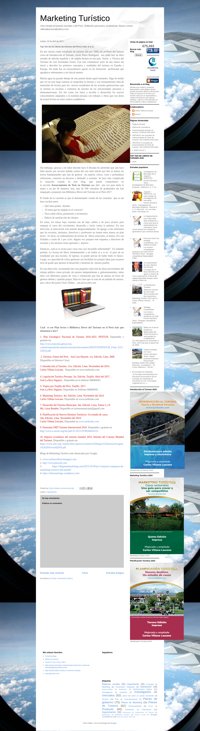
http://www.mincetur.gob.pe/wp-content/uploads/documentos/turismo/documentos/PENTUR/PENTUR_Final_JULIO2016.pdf (81, 347)
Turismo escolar (140, 715)
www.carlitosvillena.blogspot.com (59, 459)
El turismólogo (50, 656)
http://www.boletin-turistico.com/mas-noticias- (63, 670)
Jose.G (138, 114)
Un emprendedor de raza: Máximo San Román (150, 265)
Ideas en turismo (51, 659)
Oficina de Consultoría (141, 127)
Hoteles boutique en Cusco (150, 351)
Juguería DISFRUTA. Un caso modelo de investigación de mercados (150, 196)
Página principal (138, 124)
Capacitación (51, 492)
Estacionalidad (107, 689)
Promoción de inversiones (138, 709)
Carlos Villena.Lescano (144, 111)
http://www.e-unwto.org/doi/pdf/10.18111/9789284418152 (69, 431)
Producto (107, 709)
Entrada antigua (115, 573)
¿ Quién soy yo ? (139, 150)
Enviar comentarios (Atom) (62, 578)
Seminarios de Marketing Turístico (115, 715)
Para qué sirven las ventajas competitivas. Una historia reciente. (151, 241)
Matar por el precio (151, 327)
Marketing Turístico (75, 18)
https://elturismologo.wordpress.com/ (61, 473)
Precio (150, 706)
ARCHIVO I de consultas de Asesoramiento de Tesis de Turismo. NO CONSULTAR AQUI (145, 137)
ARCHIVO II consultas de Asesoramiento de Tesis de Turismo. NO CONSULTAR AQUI (145, 145)
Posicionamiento (134, 706)
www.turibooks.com (89, 421)
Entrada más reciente (52, 573)
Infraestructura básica (142, 689)
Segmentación (109, 712)
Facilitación (123, 689)
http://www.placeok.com (55, 463)
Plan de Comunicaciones (126, 699)
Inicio (85, 573)
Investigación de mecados (114, 692)
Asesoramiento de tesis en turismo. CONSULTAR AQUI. (143, 131)
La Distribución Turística (149, 286)
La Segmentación (150, 216)
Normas (105, 699)
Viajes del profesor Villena (125, 717)
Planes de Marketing (131, 702)
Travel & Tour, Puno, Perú (55, 662)
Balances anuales (111, 684)
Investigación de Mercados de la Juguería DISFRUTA (150, 175)
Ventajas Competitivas (149, 308)
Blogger (113, 723)
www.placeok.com (52, 673)
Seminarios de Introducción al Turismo (138, 712)
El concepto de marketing (142, 372)
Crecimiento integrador (125, 687)
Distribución (146, 687)
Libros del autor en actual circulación (138, 696)
